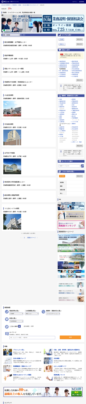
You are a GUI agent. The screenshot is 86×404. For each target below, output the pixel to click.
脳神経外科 (75, 108)
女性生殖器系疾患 (77, 70)
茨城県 (62, 39)
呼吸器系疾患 (75, 63)
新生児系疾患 (75, 72)
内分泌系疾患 (75, 69)
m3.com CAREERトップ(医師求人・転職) (11, 5)
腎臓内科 (61, 129)
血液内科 (61, 127)
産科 (60, 116)
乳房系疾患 (62, 69)
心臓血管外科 (75, 110)
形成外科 (74, 106)
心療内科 (61, 121)
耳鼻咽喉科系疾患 (64, 63)
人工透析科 (62, 130)
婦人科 (74, 116)
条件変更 (62, 176)
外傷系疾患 (75, 74)
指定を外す (79, 39)
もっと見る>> (81, 279)
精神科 (74, 99)
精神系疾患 (62, 76)
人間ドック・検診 (77, 142)
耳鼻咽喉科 (75, 118)
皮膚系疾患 (75, 67)
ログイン (74, 1)
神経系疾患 (62, 61)
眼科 (60, 118)
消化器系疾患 (75, 65)
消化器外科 (75, 127)
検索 (70, 337)
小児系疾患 (62, 74)
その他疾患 (75, 76)
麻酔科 (74, 123)
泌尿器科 (61, 114)
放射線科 (61, 120)
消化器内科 (62, 103)
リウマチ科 (75, 121)
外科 (73, 105)
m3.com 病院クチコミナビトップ (30, 5)
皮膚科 (74, 112)
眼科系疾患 (75, 61)
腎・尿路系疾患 (63, 70)
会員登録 (81, 1)
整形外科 (61, 106)
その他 (61, 136)
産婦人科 (74, 114)
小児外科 (61, 112)
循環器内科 (75, 103)
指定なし (62, 44)
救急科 (61, 134)
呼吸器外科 (62, 110)
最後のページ (31, 237)
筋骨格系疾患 (63, 67)
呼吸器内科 (75, 101)
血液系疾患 (62, 72)
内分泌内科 (75, 129)
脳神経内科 (62, 101)
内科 (60, 99)
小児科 (61, 105)
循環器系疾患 (63, 65)
